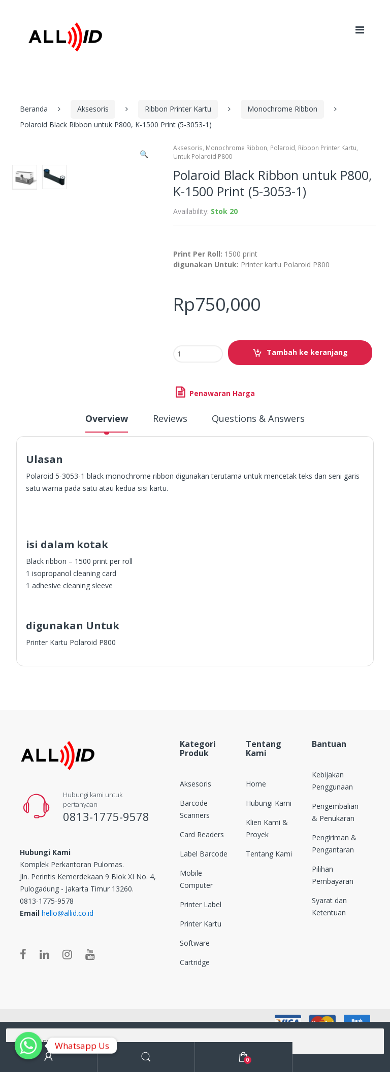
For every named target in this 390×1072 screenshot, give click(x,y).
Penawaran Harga (221, 393)
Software (195, 943)
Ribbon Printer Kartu (178, 109)
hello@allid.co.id (67, 913)
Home (256, 784)
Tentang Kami (269, 854)
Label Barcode (204, 854)
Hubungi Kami (268, 803)
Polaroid (282, 148)
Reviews (170, 419)
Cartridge (195, 962)
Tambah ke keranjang (307, 352)
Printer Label (200, 904)
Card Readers (202, 834)
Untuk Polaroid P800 (202, 156)
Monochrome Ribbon (282, 109)
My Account (49, 1057)
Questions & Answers (258, 419)
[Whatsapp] (28, 1045)
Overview (106, 419)
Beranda (34, 109)
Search (146, 1057)
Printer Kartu (200, 923)
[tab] (106, 423)
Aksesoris (93, 109)
